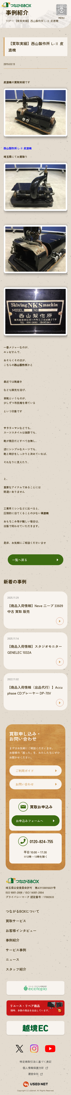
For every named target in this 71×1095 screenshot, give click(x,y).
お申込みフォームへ (29, 820)
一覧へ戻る (19, 560)
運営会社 (33, 1074)
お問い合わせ (25, 784)
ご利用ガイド (25, 770)
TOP (8, 21)
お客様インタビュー (21, 930)
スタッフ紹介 (16, 969)
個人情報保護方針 (33, 1068)
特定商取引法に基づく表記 (35, 1061)
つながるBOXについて (22, 911)
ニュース (12, 959)
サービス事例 (16, 949)
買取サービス (16, 920)
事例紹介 (12, 940)
